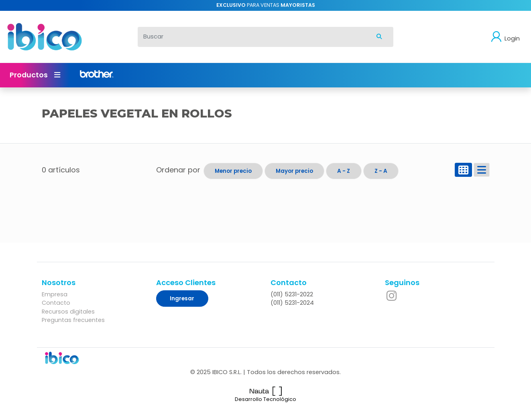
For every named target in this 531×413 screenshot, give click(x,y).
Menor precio (233, 171)
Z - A (380, 171)
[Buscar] (252, 37)
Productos (35, 75)
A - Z (343, 171)
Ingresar (182, 298)
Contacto (56, 303)
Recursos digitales (68, 312)
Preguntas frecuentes (73, 320)
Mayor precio (294, 171)
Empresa (54, 294)
